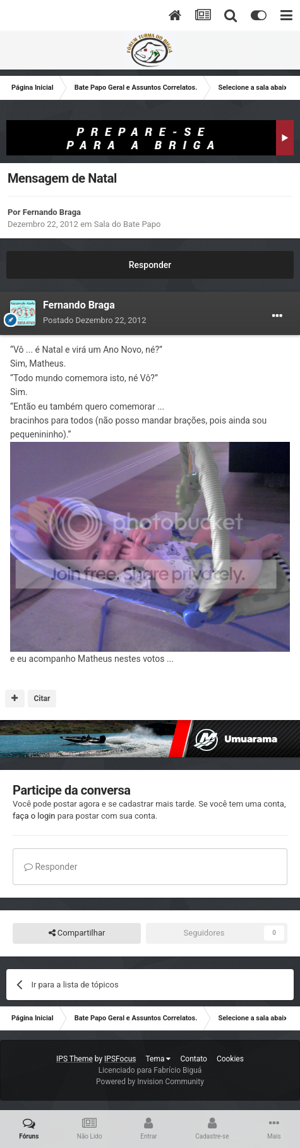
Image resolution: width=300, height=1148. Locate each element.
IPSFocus (120, 1058)
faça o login (34, 816)
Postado (94, 320)
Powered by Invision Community (150, 1081)
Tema (158, 1058)
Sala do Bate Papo (127, 224)
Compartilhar (77, 933)
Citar (41, 698)
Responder (150, 265)
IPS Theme (74, 1058)
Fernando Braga (52, 212)
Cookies (230, 1058)
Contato (193, 1058)
